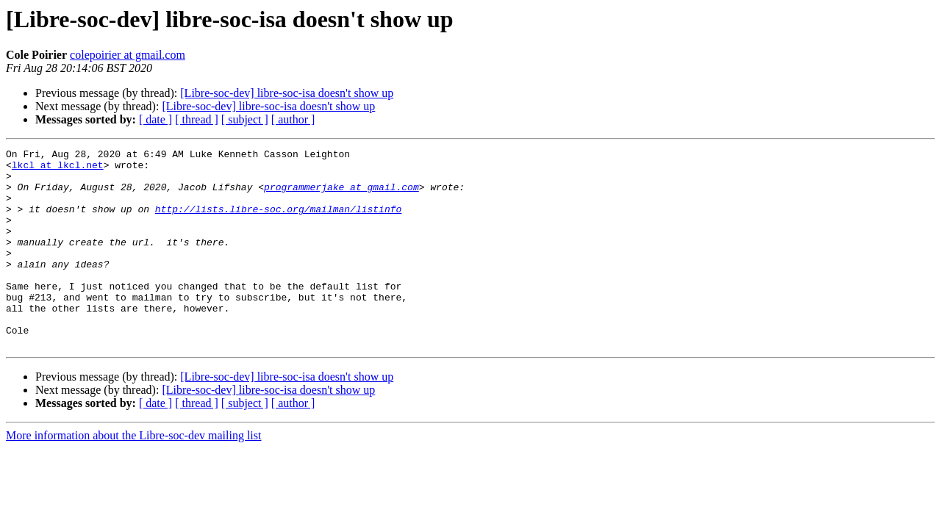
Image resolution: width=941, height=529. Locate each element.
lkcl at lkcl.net (58, 169)
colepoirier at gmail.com (127, 54)
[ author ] (293, 119)
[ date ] (155, 119)
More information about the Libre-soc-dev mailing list (133, 475)
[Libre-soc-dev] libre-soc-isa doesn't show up (286, 93)
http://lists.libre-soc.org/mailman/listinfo (278, 221)
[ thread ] (196, 119)
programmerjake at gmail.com (341, 195)
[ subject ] (244, 119)
